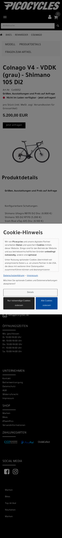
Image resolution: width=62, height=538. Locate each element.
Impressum (32, 276)
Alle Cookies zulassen (46, 303)
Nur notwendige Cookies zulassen (18, 303)
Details (30, 293)
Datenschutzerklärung (13, 276)
